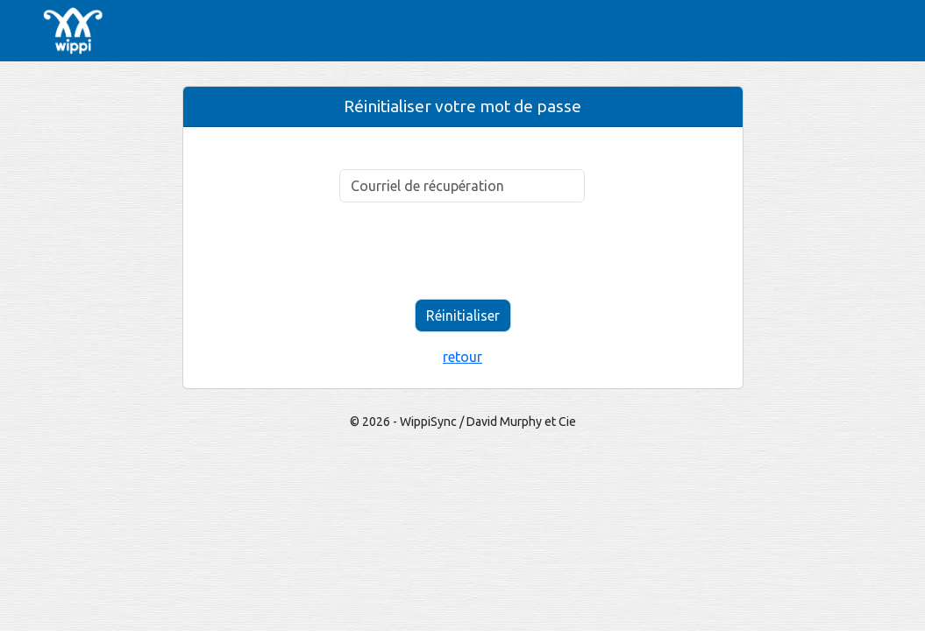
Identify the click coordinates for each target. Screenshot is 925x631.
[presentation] (463, 250)
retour (462, 357)
